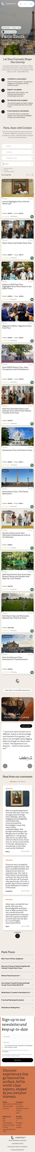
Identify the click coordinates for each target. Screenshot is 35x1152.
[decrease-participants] (27, 175)
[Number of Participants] (30, 175)
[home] (9, 6)
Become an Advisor (9, 1125)
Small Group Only (8, 168)
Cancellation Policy (17, 1143)
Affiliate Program (8, 1106)
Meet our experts (26, 726)
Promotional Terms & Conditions (18, 1147)
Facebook (19, 1118)
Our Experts (19, 1106)
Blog (4, 1118)
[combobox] (17, 146)
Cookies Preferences (17, 1150)
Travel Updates (7, 1123)
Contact (5, 1127)
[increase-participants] (32, 175)
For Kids (6, 170)
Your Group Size (6, 175)
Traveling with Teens (9, 171)
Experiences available (9, 32)
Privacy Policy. (5, 1051)
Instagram (19, 1123)
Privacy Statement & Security (17, 1140)
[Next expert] (30, 766)
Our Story (19, 1104)
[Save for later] (31, 180)
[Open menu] (31, 4)
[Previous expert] (5, 766)
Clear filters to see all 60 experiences (17, 690)
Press (18, 1113)
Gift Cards (6, 1108)
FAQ (4, 1120)
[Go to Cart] (25, 4)
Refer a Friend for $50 (9, 1104)
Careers (18, 1110)
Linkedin (18, 1125)
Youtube (18, 1127)
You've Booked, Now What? (9, 1130)
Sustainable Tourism (22, 1108)
